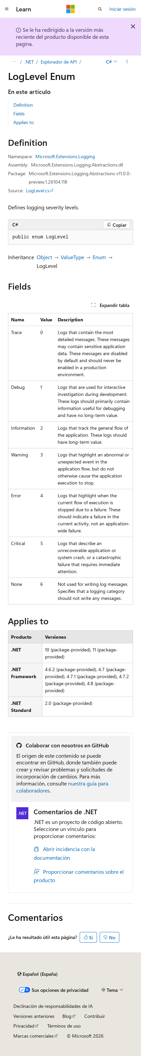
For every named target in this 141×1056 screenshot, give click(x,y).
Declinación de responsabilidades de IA (53, 1006)
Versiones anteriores (33, 1016)
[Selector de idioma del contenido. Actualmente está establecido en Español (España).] (37, 974)
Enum (99, 256)
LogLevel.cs (37, 190)
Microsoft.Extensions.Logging (65, 156)
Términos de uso (64, 1026)
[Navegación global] (6, 9)
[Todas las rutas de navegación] (14, 62)
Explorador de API (59, 62)
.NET (29, 62)
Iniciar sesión (122, 9)
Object (44, 256)
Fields (19, 113)
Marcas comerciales (33, 1036)
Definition (23, 105)
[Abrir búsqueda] (100, 9)
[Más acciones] (127, 62)
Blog (66, 1016)
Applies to (23, 122)
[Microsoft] (70, 9)
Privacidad (23, 1026)
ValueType (72, 256)
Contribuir (94, 1016)
